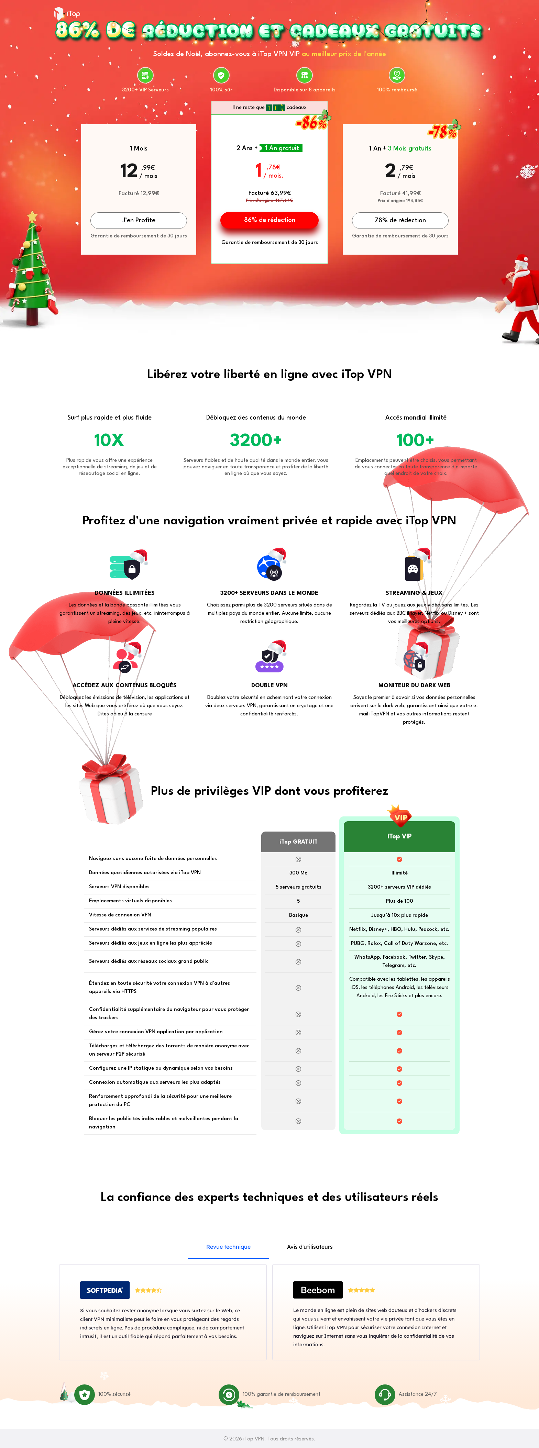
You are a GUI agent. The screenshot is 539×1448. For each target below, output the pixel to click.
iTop (67, 14)
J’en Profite (138, 221)
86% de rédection (269, 220)
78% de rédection (400, 221)
